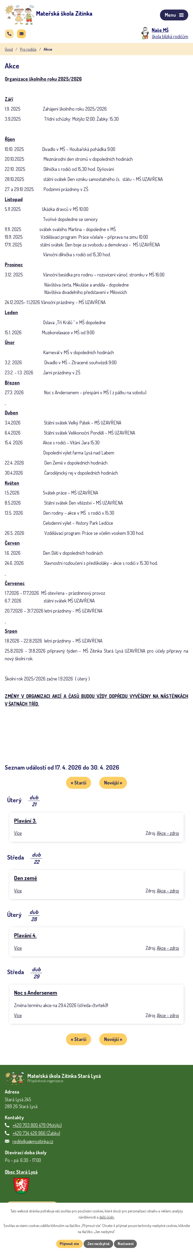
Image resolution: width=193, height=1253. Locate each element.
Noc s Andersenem (35, 993)
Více (18, 834)
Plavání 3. (25, 821)
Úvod (9, 50)
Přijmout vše (68, 1243)
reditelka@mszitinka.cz (33, 1141)
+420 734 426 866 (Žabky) (36, 1133)
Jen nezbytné (98, 1243)
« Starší (77, 784)
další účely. (106, 1217)
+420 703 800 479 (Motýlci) (37, 1125)
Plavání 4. (25, 936)
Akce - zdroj (168, 834)
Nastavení (126, 1243)
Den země (25, 878)
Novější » (114, 784)
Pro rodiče (28, 50)
